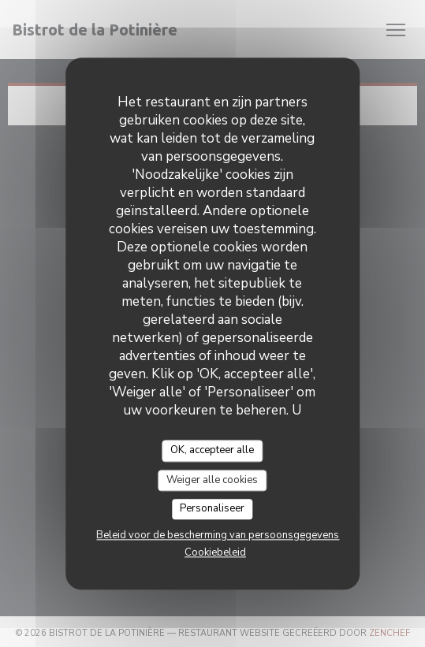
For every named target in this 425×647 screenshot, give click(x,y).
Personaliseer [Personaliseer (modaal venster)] (212, 509)
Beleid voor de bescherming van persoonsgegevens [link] (217, 535)
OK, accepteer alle (212, 450)
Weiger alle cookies (212, 480)
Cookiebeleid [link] (215, 552)
